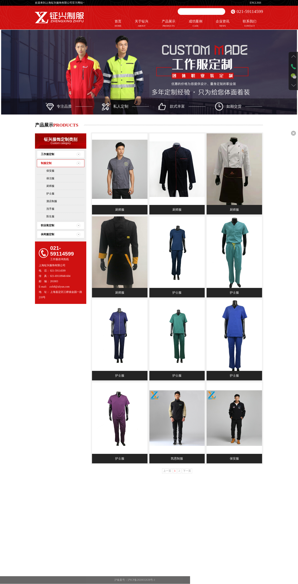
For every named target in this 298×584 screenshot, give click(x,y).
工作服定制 (47, 154)
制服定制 (46, 163)
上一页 (167, 471)
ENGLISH (255, 2)
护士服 (50, 193)
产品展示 (168, 23)
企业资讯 (222, 23)
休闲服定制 (47, 234)
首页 (118, 23)
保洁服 (50, 178)
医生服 (50, 216)
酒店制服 (51, 201)
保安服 (50, 170)
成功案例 (195, 23)
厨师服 (50, 186)
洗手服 (50, 208)
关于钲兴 (141, 23)
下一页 (187, 471)
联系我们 (249, 23)
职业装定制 (47, 225)
